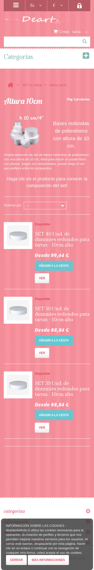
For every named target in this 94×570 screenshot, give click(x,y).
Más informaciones (48, 560)
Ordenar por (12, 205)
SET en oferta (32, 85)
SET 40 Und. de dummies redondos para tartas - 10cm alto (62, 239)
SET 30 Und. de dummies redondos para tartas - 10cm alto (62, 313)
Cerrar (16, 560)
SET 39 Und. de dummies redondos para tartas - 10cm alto (62, 388)
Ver (42, 278)
